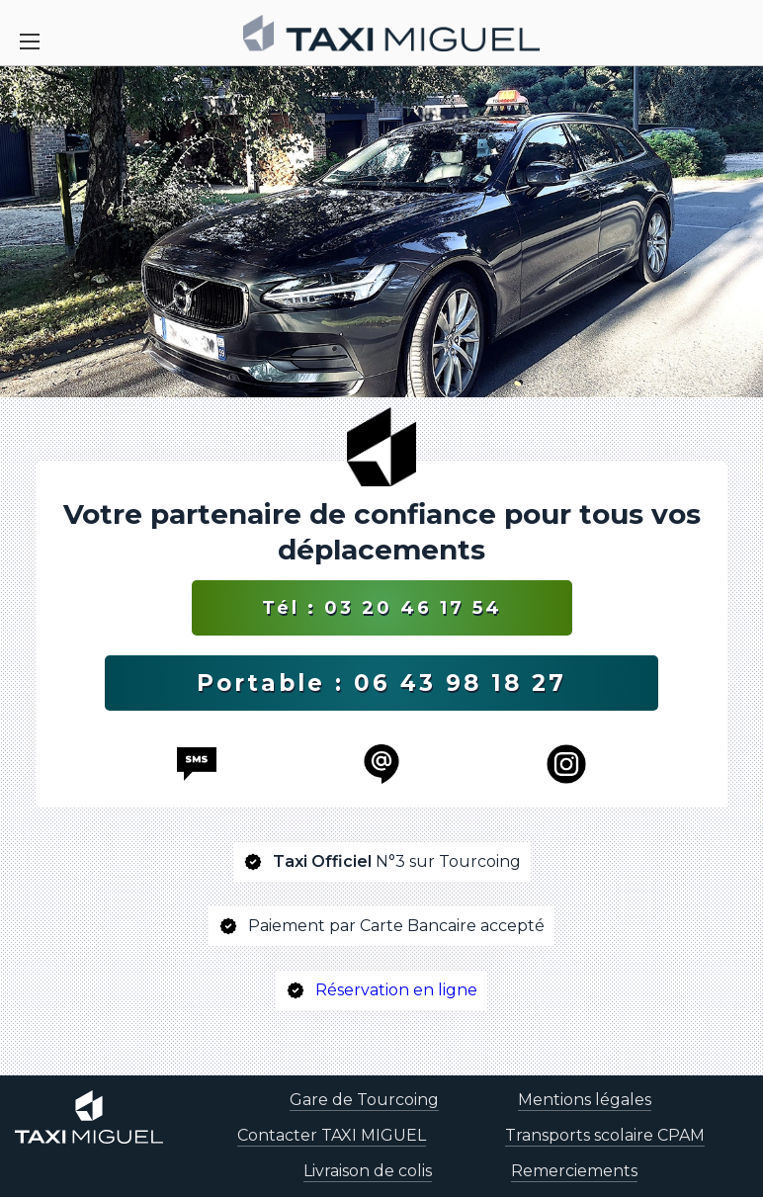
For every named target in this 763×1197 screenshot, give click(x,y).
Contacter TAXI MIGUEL (331, 1135)
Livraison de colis (367, 1170)
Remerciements (574, 1170)
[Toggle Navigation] (30, 41)
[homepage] (391, 33)
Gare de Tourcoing (364, 1099)
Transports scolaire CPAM (605, 1135)
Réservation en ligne (396, 990)
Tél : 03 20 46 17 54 (382, 608)
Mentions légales (584, 1099)
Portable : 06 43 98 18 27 (381, 683)
